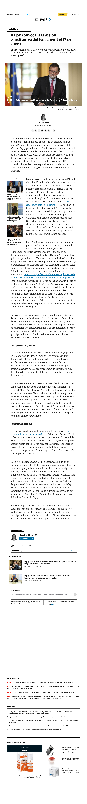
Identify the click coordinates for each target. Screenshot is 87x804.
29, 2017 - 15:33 (46, 125)
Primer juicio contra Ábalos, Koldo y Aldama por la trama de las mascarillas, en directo (42, 682)
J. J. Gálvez (34, 567)
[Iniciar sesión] (73, 14)
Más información (16, 604)
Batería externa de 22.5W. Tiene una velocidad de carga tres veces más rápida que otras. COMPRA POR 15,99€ (70, 750)
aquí (52, 604)
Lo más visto (11, 707)
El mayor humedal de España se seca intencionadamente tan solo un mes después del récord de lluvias (41, 726)
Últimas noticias (13, 678)
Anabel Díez (43, 123)
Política (12, 29)
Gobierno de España (61, 594)
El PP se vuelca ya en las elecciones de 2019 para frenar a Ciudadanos (15, 197)
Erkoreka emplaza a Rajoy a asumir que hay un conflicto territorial (15, 219)
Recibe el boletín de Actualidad (22, 546)
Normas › (74, 551)
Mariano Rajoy (36, 594)
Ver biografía (26, 538)
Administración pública (18, 594)
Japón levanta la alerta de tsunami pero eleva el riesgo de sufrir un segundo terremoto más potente (40, 717)
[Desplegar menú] (9, 19)
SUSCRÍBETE (62, 14)
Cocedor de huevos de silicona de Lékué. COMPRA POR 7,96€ (70, 759)
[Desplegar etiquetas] (75, 594)
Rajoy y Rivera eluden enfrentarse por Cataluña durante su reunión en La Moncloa (47, 577)
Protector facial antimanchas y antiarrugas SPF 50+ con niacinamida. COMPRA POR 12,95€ (25, 777)
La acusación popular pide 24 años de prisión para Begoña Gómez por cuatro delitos (35, 729)
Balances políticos (48, 594)
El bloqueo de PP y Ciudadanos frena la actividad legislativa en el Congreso (14, 242)
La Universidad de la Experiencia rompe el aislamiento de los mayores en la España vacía (43, 692)
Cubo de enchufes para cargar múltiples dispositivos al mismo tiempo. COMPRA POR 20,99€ (70, 770)
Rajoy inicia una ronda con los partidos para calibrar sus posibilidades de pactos (50, 563)
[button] (43, 84)
